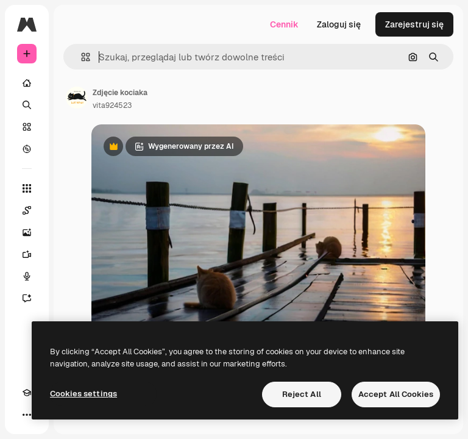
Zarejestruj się (414, 24)
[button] (81, 57)
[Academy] (27, 392)
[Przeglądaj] (27, 149)
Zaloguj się (339, 24)
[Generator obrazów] (27, 232)
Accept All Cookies (395, 394)
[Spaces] (27, 210)
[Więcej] (27, 414)
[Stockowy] (27, 127)
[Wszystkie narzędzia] (27, 188)
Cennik (284, 24)
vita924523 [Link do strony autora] (112, 105)
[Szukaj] (27, 105)
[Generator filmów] (27, 254)
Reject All (301, 394)
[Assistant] (27, 298)
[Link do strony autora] (77, 98)
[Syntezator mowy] (27, 276)
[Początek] (27, 83)
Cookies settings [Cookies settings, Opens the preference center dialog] (83, 393)
